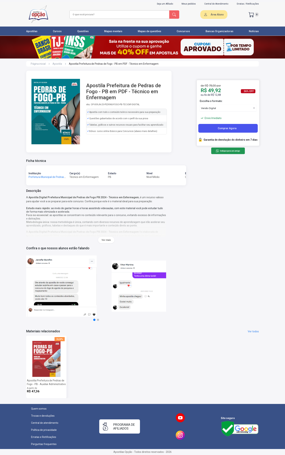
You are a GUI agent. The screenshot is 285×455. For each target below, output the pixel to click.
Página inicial (38, 63)
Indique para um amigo (228, 150)
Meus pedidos (189, 4)
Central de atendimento (44, 422)
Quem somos (39, 408)
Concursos (183, 31)
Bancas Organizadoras (219, 31)
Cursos (57, 31)
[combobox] (119, 15)
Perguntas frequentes (44, 444)
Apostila (57, 63)
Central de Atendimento (216, 4)
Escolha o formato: (211, 101)
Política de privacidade (44, 429)
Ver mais (106, 240)
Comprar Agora (227, 128)
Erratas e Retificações (43, 437)
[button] (94, 320)
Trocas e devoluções (43, 415)
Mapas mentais (113, 31)
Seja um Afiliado (165, 4)
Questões (83, 31)
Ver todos (253, 331)
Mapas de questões (149, 31)
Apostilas (31, 31)
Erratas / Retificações (248, 4)
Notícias (254, 31)
